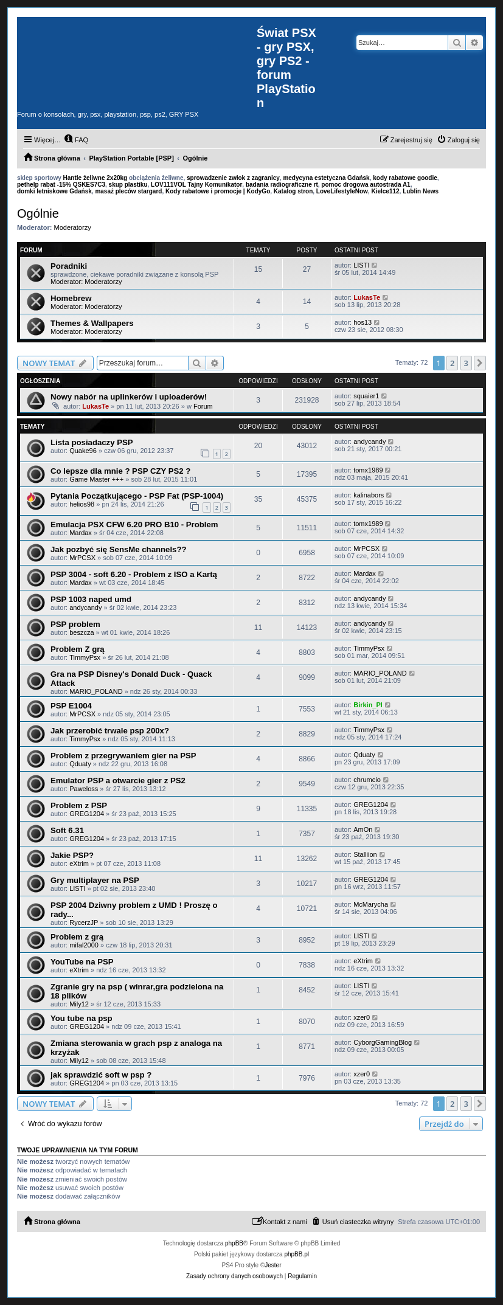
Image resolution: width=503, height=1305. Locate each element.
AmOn (362, 829)
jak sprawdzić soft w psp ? (100, 1074)
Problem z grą (76, 936)
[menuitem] (76, 140)
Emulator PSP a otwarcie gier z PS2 (118, 780)
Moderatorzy (72, 227)
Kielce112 (385, 191)
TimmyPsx (84, 657)
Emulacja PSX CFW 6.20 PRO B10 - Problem (134, 524)
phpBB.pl (296, 1254)
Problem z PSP (78, 805)
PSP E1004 (71, 705)
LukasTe (366, 297)
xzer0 (361, 1017)
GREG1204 (86, 813)
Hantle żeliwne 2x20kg (95, 178)
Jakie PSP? (72, 855)
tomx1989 (368, 470)
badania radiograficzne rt (282, 184)
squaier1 (366, 396)
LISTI (361, 265)
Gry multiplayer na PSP (94, 880)
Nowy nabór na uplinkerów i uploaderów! (128, 396)
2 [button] (452, 363)
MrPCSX (82, 557)
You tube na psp (81, 1018)
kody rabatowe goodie (405, 178)
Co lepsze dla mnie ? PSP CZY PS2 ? (120, 471)
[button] (480, 363)
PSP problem (75, 624)
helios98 (81, 504)
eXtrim (79, 863)
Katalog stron (293, 191)
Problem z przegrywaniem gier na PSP (123, 755)
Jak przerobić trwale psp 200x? (109, 730)
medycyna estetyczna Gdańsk (326, 178)
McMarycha (370, 904)
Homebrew (70, 298)
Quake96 (83, 450)
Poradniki (68, 266)
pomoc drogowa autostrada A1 (365, 184)
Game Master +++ (96, 479)
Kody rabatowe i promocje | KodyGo (217, 191)
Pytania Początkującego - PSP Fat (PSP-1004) (136, 495)
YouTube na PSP (82, 961)
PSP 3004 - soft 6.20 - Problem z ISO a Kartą (133, 574)
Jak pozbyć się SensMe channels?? (118, 549)
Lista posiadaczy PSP (91, 442)
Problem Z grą (77, 649)
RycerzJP (83, 922)
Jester (273, 1265)
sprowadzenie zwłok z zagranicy (233, 178)
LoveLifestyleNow (342, 191)
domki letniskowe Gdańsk (54, 191)
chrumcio (367, 779)
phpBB (234, 1243)
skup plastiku (128, 184)
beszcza (81, 632)
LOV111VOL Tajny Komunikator (196, 184)
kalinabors (368, 495)
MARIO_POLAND (95, 691)
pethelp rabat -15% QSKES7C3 (61, 184)
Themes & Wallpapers (92, 323)
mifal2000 (84, 945)
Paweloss (83, 788)
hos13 (362, 322)
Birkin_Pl (368, 704)
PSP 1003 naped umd (90, 599)
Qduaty (80, 763)
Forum (203, 406)
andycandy (369, 441)
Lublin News (421, 191)
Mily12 (79, 1004)
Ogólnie (38, 213)
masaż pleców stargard (128, 191)
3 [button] (466, 363)
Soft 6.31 (67, 830)
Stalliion (365, 854)
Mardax (80, 532)
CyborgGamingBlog (382, 1042)
